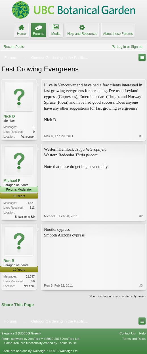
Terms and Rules (134, 338)
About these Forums (118, 34)
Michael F (11, 180)
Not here (29, 286)
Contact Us (127, 333)
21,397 (30, 276)
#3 (141, 285)
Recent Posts (14, 47)
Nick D (9, 116)
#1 (141, 136)
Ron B (8, 261)
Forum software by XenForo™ (40, 338)
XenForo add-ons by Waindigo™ (25, 351)
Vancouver (28, 136)
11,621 (30, 202)
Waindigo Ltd (68, 351)
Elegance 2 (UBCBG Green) (21, 333)
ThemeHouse (67, 343)
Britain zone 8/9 (25, 216)
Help (142, 333)
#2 (141, 216)
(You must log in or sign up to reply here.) (117, 296)
